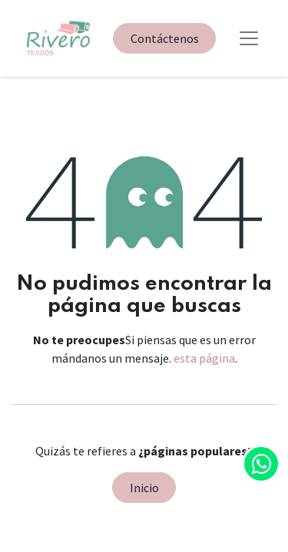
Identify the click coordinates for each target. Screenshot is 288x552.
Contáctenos (165, 38)
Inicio (144, 487)
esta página (204, 358)
